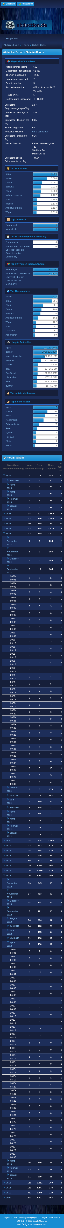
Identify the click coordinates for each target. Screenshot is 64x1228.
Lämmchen (11, 377)
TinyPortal (8, 1217)
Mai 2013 (14, 938)
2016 (8, 860)
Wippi (8, 212)
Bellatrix (9, 186)
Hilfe (15, 1217)
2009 (8, 1197)
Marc (8, 199)
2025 (8, 513)
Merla (8, 445)
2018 (8, 850)
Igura (8, 174)
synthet (9, 386)
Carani (8, 182)
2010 (8, 1192)
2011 (8, 1187)
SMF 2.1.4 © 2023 (24, 1221)
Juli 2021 (14, 795)
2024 (8, 518)
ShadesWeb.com (40, 1224)
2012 (8, 1182)
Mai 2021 (14, 807)
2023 (8, 523)
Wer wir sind (12, 229)
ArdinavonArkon (13, 208)
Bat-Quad (11, 373)
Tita (8, 369)
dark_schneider (40, 131)
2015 (8, 865)
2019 (8, 845)
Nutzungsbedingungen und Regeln (33, 1217)
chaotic (9, 203)
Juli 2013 (14, 926)
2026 (8, 475)
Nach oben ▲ (54, 1217)
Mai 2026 (14, 480)
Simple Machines (40, 1221)
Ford (8, 381)
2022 (8, 528)
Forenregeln (12, 225)
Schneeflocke (12, 424)
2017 (8, 855)
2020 (8, 840)
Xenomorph (11, 334)
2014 (8, 870)
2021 (8, 533)
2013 (8, 875)
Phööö (8, 191)
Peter (8, 428)
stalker (8, 178)
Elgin (8, 441)
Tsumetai (10, 330)
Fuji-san (10, 437)
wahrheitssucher (13, 195)
